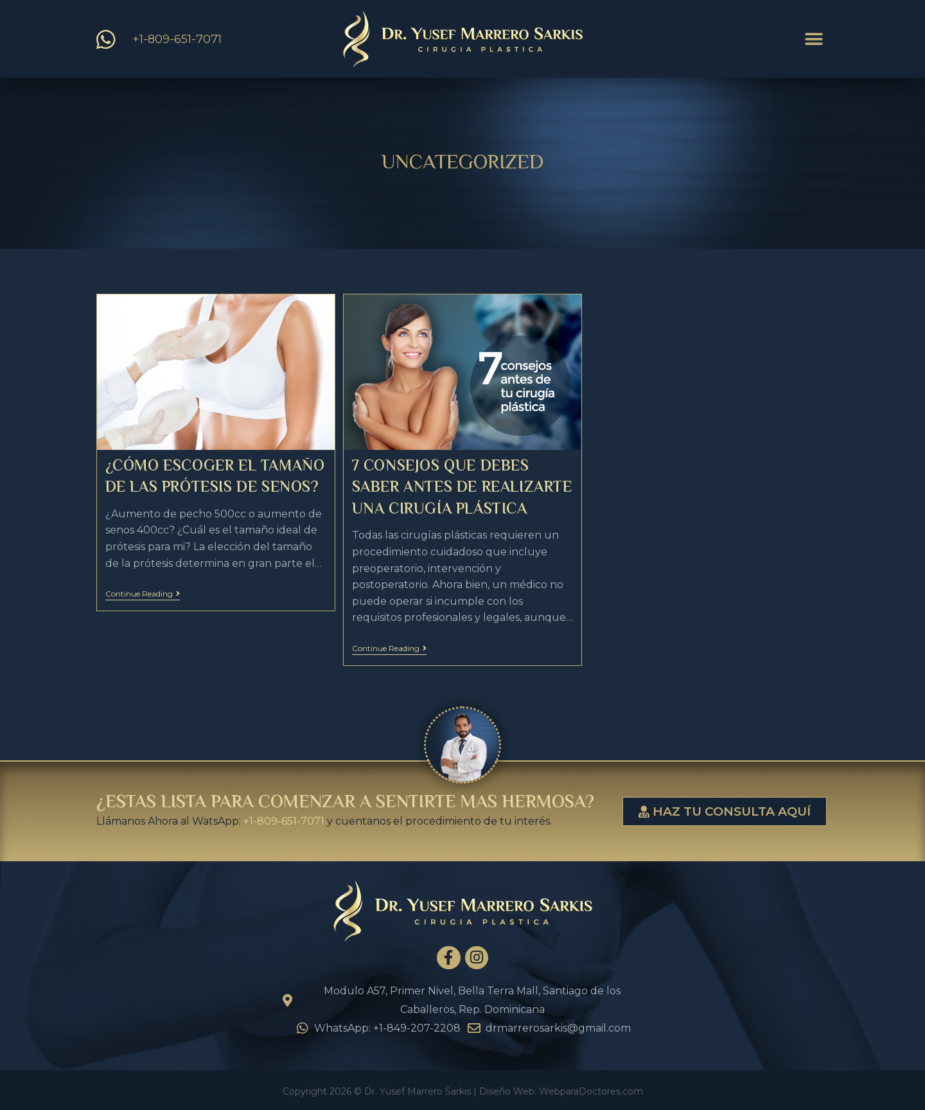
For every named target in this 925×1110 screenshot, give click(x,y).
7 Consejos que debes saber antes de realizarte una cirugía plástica (462, 488)
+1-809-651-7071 (283, 821)
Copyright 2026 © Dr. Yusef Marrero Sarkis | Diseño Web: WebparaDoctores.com (463, 1091)
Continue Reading (142, 593)
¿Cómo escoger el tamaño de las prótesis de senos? (215, 478)
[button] (814, 39)
